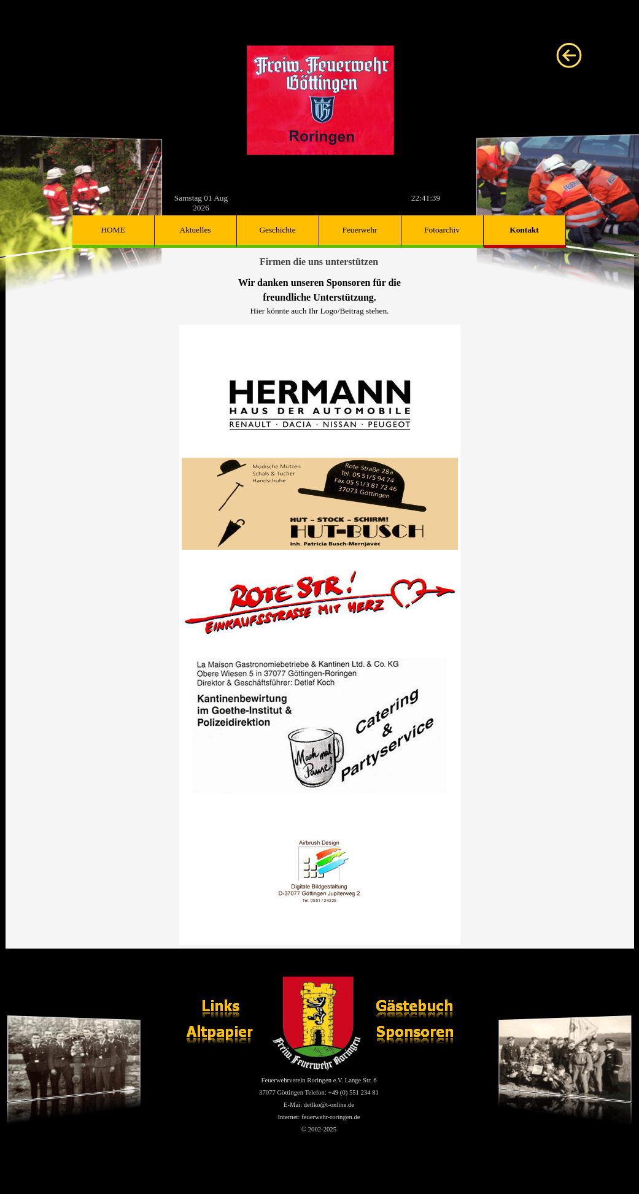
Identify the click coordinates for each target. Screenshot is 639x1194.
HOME (113, 229)
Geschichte (277, 229)
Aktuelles (195, 229)
